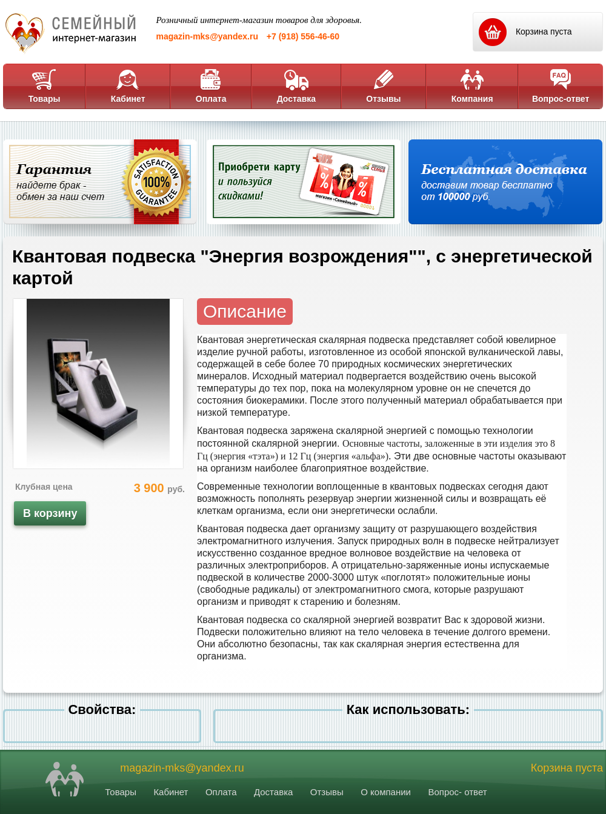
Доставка (296, 86)
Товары (44, 86)
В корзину (50, 513)
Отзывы (383, 86)
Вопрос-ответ (560, 86)
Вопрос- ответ (457, 792)
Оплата (211, 86)
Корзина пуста (567, 768)
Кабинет (128, 86)
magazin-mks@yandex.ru (207, 36)
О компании (386, 792)
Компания (472, 86)
